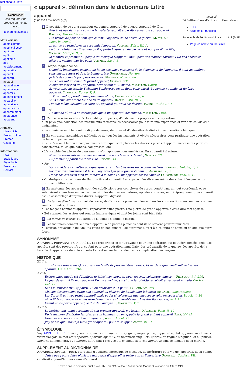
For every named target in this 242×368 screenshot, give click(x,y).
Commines (125, 303)
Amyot (109, 318)
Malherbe (155, 171)
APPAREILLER (54, 333)
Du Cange (163, 291)
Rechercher (15, 14)
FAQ (6, 154)
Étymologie (10, 162)
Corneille (69, 92)
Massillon (160, 38)
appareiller (10, 100)
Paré (178, 314)
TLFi (193, 27)
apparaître (9, 70)
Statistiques (10, 158)
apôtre (7, 55)
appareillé (9, 93)
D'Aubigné (148, 310)
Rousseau (171, 167)
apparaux (9, 77)
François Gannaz (142, 366)
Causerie (9, 142)
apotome (8, 51)
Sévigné (115, 81)
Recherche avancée (15, 31)
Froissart (182, 276)
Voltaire (122, 45)
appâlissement (12, 66)
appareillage (11, 89)
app (5, 62)
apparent (9, 119)
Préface (8, 139)
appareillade (11, 85)
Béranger (111, 77)
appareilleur (10, 104)
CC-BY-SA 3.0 (121, 366)
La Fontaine (169, 175)
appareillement (12, 96)
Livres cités (10, 131)
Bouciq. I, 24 (193, 295)
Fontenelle (118, 73)
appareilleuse (11, 108)
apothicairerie (11, 43)
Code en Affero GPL (171, 366)
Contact (8, 170)
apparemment (12, 111)
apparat (8, 74)
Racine (119, 100)
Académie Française (203, 30)
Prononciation (12, 135)
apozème (9, 59)
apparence (10, 115)
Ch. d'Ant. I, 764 (70, 269)
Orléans (199, 280)
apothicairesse (12, 47)
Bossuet (54, 34)
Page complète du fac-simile (208, 44)
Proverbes (9, 166)
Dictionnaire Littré (11, 1)
